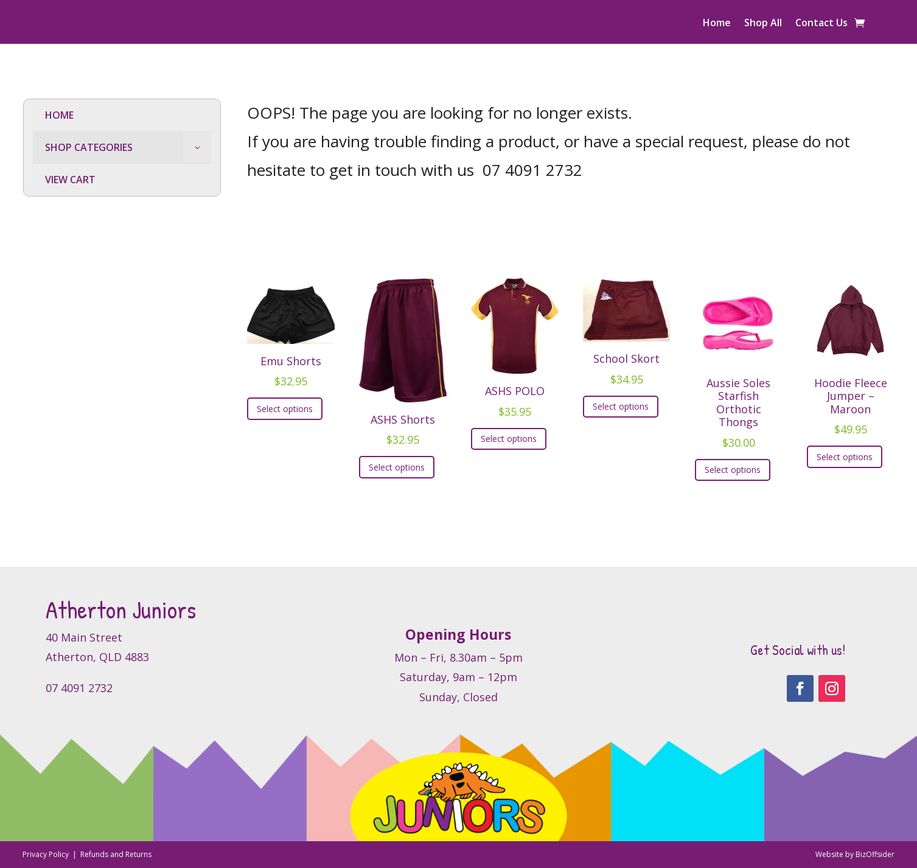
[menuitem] (122, 115)
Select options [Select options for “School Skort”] (621, 406)
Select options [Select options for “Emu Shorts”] (285, 409)
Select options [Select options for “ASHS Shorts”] (397, 467)
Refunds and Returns (116, 854)
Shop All (763, 23)
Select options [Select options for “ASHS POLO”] (509, 438)
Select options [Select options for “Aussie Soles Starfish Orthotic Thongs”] (733, 469)
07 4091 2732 (532, 170)
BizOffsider (875, 854)
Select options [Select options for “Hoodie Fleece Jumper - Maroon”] (845, 457)
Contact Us (821, 23)
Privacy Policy (47, 854)
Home (717, 23)
